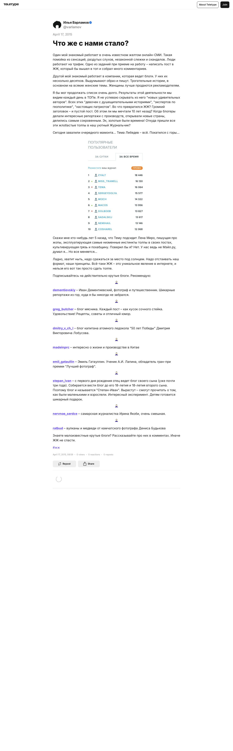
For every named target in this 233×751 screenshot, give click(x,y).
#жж (56, 447)
